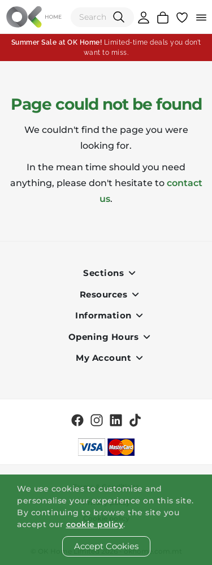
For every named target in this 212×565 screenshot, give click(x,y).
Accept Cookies (106, 546)
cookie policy (95, 524)
